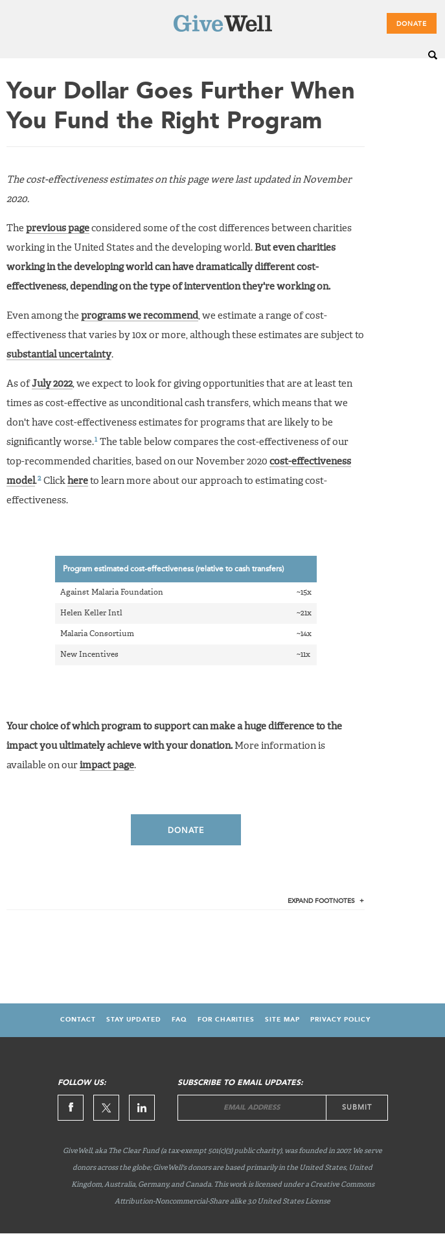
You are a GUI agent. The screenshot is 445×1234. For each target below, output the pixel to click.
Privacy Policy (340, 1019)
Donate (411, 24)
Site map (282, 1019)
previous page (57, 228)
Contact (78, 1019)
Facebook (71, 1108)
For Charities (226, 1019)
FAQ (179, 1019)
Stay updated (133, 1019)
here (77, 481)
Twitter (106, 1108)
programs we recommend (139, 316)
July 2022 (52, 384)
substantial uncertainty (58, 355)
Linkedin (142, 1108)
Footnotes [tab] (321, 901)
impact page (107, 765)
